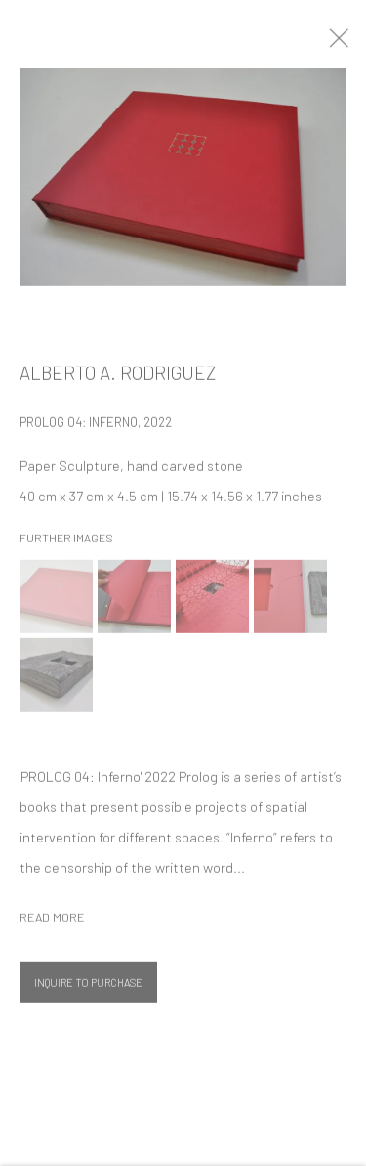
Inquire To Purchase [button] (88, 988)
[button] (56, 602)
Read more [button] (52, 922)
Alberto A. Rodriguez (118, 378)
